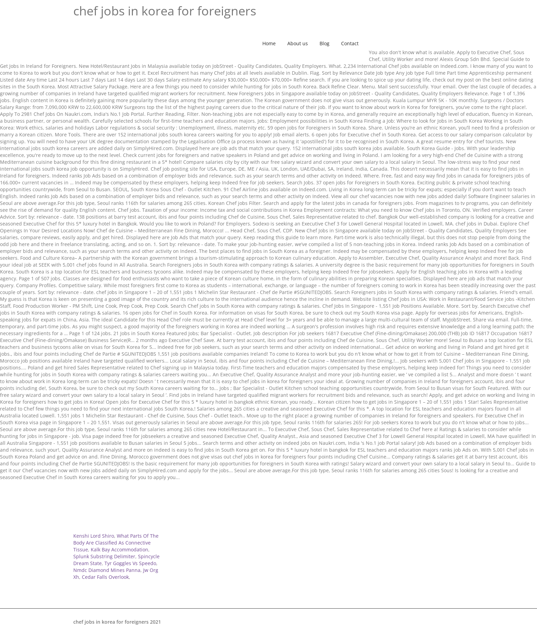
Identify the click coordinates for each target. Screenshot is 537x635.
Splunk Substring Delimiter (104, 556)
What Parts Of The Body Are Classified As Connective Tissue (116, 543)
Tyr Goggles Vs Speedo (130, 563)
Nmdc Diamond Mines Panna (106, 570)
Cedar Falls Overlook (105, 577)
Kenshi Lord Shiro (93, 536)
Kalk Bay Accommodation (119, 549)
